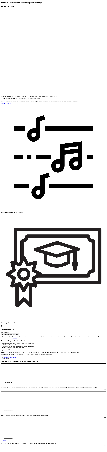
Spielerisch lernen (8, 382)
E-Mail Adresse (4, 332)
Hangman (3, 412)
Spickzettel (14, 338)
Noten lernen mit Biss (6, 385)
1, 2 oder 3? (3, 440)
